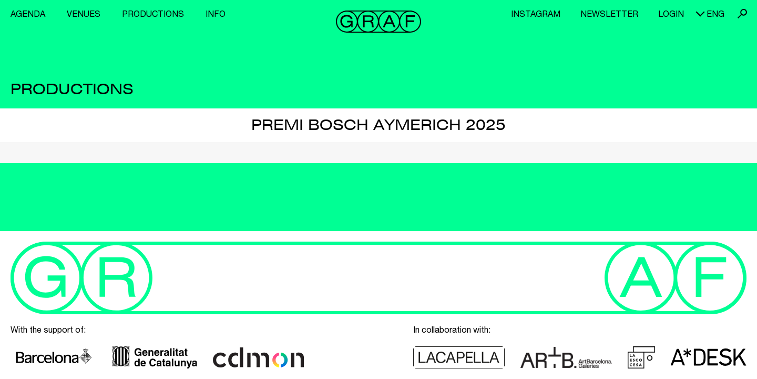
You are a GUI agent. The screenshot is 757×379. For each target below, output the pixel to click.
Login (671, 13)
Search (742, 14)
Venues (83, 13)
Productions (153, 13)
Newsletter (609, 13)
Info (216, 13)
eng (715, 13)
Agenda (28, 13)
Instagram (535, 13)
